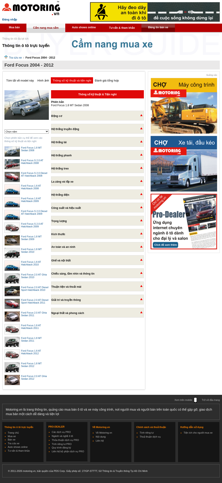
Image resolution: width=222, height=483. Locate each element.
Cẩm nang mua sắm (46, 27)
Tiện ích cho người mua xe (198, 432)
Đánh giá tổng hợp (107, 80)
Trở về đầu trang (211, 400)
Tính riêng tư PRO (62, 444)
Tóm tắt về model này (20, 80)
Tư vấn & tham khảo (122, 27)
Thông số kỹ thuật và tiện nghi (72, 80)
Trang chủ (13, 432)
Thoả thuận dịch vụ (150, 436)
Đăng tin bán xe (158, 27)
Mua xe (12, 436)
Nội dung (101, 436)
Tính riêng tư (147, 432)
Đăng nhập (9, 19)
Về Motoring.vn (104, 432)
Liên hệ (100, 440)
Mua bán (14, 27)
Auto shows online (84, 27)
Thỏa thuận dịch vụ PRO (65, 440)
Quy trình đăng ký (61, 447)
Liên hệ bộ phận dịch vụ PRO (68, 451)
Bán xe (11, 439)
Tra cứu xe (15, 57)
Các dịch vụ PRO (61, 432)
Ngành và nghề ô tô (62, 436)
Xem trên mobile (183, 400)
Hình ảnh (43, 80)
